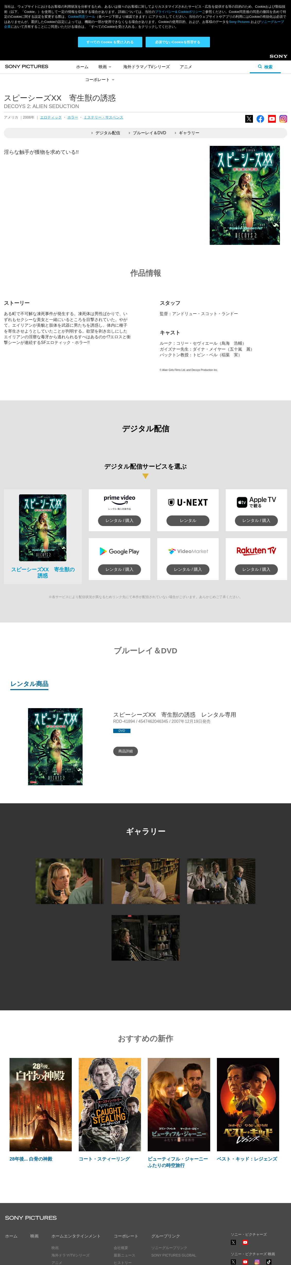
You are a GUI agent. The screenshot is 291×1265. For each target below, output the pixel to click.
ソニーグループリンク (169, 1196)
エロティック (51, 66)
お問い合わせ (124, 1226)
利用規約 (56, 1256)
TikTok (257, 1232)
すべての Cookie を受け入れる (110, 42)
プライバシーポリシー (23, 1256)
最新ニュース (124, 1204)
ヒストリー (123, 1211)
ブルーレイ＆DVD (147, 81)
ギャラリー (187, 81)
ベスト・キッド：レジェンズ (247, 1107)
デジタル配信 (106, 81)
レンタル (188, 469)
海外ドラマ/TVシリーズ (70, 1204)
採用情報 (121, 1218)
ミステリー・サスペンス (103, 66)
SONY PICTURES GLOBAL (173, 1204)
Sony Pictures (239, 22)
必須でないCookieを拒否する (177, 42)
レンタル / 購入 (119, 469)
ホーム (11, 1184)
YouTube (245, 1232)
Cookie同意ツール (86, 1256)
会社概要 (121, 1196)
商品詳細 (125, 700)
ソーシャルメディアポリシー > (256, 1242)
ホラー (72, 66)
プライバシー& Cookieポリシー (178, 12)
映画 (34, 1184)
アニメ (56, 1211)
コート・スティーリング (104, 1107)
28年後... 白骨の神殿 (31, 1107)
